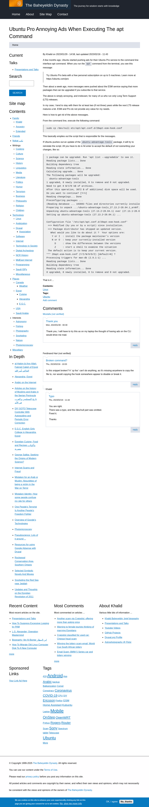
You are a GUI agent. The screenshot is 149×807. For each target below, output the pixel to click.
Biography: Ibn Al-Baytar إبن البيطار (29, 640)
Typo (51, 396)
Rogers (56, 722)
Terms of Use (50, 770)
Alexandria (24, 299)
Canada (20, 282)
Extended (20, 131)
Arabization (21, 223)
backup (56, 682)
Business (20, 196)
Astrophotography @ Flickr (118, 642)
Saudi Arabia (22, 313)
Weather (23, 286)
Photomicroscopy (24, 345)
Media (19, 172)
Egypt (19, 291)
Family (16, 118)
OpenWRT (63, 717)
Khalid (19, 122)
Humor (19, 187)
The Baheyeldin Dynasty (45, 763)
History (19, 163)
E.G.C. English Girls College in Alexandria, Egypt (26, 432)
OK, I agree (112, 801)
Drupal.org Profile (113, 637)
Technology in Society (27, 246)
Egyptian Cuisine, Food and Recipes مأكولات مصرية (26, 445)
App (65, 676)
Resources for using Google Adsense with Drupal (25, 548)
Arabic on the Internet (25, 382)
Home (16, 14)
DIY (65, 696)
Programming (22, 264)
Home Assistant (52, 705)
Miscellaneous (23, 274)
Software (20, 236)
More (45, 743)
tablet (45, 733)
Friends (16, 136)
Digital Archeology (25, 250)
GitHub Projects (112, 633)
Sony (53, 728)
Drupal (19, 228)
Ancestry (20, 126)
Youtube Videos (112, 628)
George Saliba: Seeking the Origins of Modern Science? (27, 458)
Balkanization (49, 686)
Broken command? (56, 360)
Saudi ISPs (21, 269)
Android (55, 675)
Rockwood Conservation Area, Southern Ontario (24, 561)
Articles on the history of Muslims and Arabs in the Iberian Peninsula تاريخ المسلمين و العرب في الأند (27, 395)
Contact (62, 14)
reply (135, 345)
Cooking (20, 149)
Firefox (59, 700)
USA (18, 308)
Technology (18, 215)
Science (20, 158)
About (30, 14)
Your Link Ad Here (18, 681)
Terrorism (20, 191)
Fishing (19, 326)
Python (46, 723)
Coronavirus (63, 690)
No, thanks (126, 801)
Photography (22, 331)
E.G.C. (22, 304)
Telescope (54, 733)
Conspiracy (48, 691)
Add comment (50, 300)
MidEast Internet (24, 260)
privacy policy (32, 776)
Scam (46, 728)
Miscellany (18, 350)
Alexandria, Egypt (23, 376)
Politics (19, 182)
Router (66, 722)
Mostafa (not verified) (53, 314)
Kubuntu (67, 705)
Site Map (46, 14)
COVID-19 (50, 695)
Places (16, 279)
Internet (19, 241)
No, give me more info (71, 803)
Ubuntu (46, 297)
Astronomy (21, 321)
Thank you (52, 321)
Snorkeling (21, 336)
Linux (45, 289)
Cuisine (23, 294)
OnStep (49, 717)
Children (20, 210)
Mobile (57, 710)
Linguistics (21, 168)
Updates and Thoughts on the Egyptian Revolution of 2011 (26, 593)
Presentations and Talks (27, 69)
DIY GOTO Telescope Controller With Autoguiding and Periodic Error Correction (25, 415)
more (11, 654)
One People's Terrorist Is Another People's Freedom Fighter (26, 510)
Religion (20, 206)
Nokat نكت (18, 141)
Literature (20, 177)
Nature (19, 340)
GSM (66, 700)
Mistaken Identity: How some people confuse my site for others (26, 497)
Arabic (47, 681)
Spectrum (63, 728)
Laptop (46, 711)
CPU (60, 696)
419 (45, 676)
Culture (19, 154)
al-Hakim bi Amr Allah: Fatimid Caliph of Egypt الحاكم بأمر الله (26, 367)
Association (25, 231)
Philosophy (21, 201)
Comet (60, 686)
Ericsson (49, 700)
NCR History (22, 255)
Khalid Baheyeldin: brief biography (122, 618)
